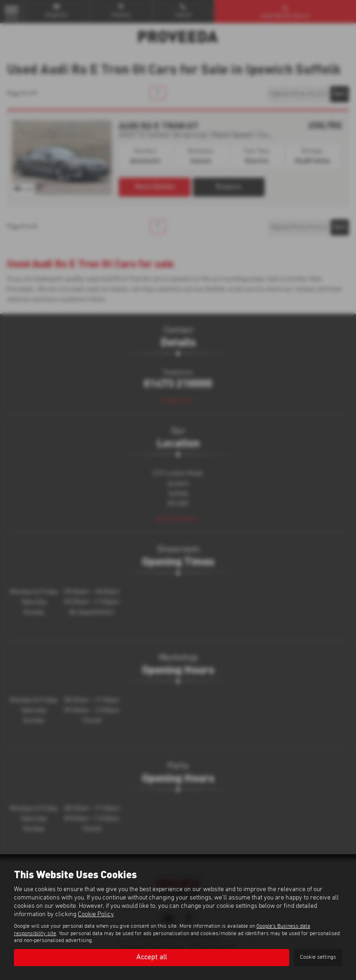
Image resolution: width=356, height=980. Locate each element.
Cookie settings (318, 957)
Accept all (151, 957)
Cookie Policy (96, 914)
